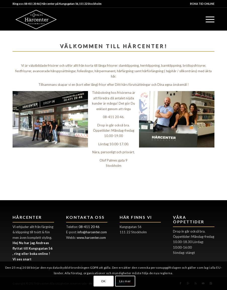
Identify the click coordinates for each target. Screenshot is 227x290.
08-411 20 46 (89, 227)
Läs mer (125, 281)
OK (103, 281)
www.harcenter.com (91, 238)
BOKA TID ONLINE (202, 3)
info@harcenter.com (92, 232)
